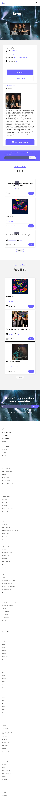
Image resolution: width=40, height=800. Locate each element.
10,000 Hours (5, 449)
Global (3, 675)
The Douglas (5, 614)
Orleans (4, 776)
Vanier (3, 789)
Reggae (4, 703)
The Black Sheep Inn (6, 611)
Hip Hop (4, 678)
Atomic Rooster (5, 465)
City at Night (5, 502)
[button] (36, 3)
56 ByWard (4, 455)
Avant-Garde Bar (13, 188)
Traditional (4, 725)
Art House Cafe (5, 462)
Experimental (5, 662)
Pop (3, 690)
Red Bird (14, 50)
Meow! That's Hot (6, 561)
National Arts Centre (7, 571)
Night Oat (4, 574)
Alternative (4, 634)
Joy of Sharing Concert (7, 546)
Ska (3, 712)
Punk (3, 697)
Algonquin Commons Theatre (9, 458)
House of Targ (5, 536)
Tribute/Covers (5, 728)
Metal (3, 687)
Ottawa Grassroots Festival (8, 580)
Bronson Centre (6, 486)
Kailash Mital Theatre (7, 552)
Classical (4, 650)
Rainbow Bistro (5, 592)
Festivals (4, 514)
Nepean (4, 767)
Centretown (5, 745)
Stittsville (4, 782)
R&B (3, 700)
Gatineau (4, 754)
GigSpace (4, 521)
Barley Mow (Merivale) (7, 471)
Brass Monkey (5, 477)
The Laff (4, 620)
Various (4, 792)
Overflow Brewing (6, 589)
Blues (3, 644)
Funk (3, 672)
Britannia (4, 739)
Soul (3, 715)
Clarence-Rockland (6, 751)
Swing (3, 722)
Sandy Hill (4, 779)
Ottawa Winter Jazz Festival (8, 586)
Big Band (4, 638)
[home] (3, 3)
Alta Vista (4, 736)
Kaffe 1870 (4, 549)
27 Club (4, 452)
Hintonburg (5, 761)
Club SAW (4, 505)
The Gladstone (5, 617)
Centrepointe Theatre (7, 499)
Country (4, 653)
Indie (3, 681)
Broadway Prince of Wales (8, 483)
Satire (3, 709)
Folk (13, 54)
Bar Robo (4, 474)
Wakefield (4, 795)
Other (3, 577)
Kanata (4, 764)
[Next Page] (20, 250)
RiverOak (4, 599)
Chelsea (16, 233)
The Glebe (4, 786)
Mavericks (4, 558)
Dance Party (5, 656)
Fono (3, 518)
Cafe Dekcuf (5, 490)
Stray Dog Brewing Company (9, 602)
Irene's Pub (4, 542)
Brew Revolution (6, 480)
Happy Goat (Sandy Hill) (7, 527)
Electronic (4, 659)
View (31, 193)
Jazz (3, 684)
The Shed (4, 627)
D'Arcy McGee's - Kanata (8, 508)
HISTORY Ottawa (6, 533)
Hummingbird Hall (6, 539)
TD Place (4, 608)
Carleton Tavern (6, 496)
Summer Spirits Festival (7, 605)
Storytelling (5, 719)
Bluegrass (4, 641)
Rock (18, 366)
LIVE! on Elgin (5, 555)
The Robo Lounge (6, 623)
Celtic (3, 647)
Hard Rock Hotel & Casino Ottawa (10, 530)
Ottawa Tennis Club (6, 583)
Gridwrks (4, 524)
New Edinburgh (6, 770)
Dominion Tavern (6, 511)
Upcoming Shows (20, 166)
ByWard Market (16, 182)
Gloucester (4, 758)
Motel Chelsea (12, 240)
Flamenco (4, 666)
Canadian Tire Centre (7, 493)
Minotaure (4, 564)
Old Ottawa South (20, 9)
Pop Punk (4, 694)
